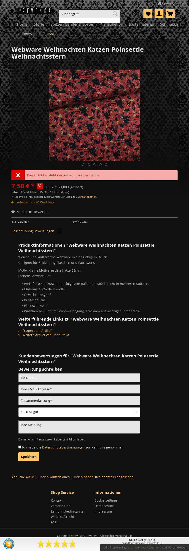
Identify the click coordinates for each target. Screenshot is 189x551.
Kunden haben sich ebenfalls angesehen (102, 477)
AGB (54, 522)
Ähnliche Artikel (23, 477)
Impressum (103, 511)
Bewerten (38, 212)
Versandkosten (87, 197)
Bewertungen (48, 231)
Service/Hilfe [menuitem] (170, 4)
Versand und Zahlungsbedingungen (68, 508)
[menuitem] (89, 16)
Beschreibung (22, 231)
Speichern (29, 456)
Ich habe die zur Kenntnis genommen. (73, 447)
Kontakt (56, 500)
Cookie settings (106, 500)
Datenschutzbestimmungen (63, 447)
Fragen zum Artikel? (35, 330)
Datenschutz (104, 506)
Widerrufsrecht (62, 516)
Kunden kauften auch (53, 477)
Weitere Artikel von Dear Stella (43, 335)
